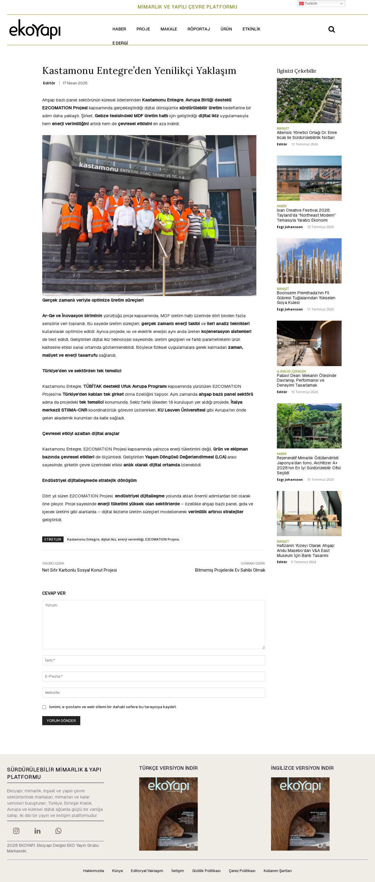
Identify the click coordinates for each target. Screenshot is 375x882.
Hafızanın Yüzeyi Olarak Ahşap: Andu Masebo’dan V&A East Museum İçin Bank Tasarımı (306, 550)
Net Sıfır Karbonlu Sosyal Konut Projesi (79, 570)
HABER (282, 206)
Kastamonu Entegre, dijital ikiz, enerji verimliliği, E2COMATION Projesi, (123, 539)
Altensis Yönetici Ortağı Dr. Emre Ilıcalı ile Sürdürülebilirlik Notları (307, 135)
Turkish (308, 3)
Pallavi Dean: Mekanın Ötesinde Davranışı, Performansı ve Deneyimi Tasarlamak (306, 380)
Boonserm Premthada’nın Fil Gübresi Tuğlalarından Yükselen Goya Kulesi (306, 297)
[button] (331, 29)
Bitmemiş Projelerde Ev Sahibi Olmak (230, 570)
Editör (49, 83)
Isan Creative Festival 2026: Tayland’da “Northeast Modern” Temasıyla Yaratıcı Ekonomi (306, 215)
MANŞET (283, 128)
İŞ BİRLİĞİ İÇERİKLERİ (291, 371)
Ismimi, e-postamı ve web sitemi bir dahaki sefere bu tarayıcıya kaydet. (113, 707)
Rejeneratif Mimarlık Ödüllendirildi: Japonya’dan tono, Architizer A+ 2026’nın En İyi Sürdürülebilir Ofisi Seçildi (309, 465)
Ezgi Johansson (290, 227)
